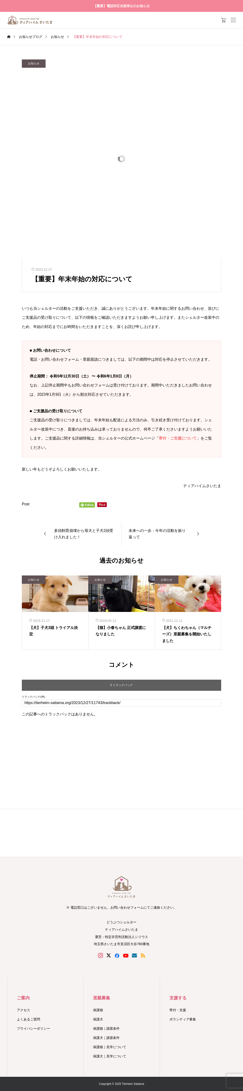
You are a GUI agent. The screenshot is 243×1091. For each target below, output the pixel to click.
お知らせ (33, 63)
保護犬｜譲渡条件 (106, 1038)
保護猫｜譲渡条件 (106, 1028)
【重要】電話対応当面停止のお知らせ (121, 6)
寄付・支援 (177, 1010)
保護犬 (98, 1019)
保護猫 (98, 1010)
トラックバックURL (33, 697)
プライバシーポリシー (33, 1028)
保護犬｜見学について (109, 1056)
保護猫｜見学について (109, 1047)
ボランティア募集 (182, 1019)
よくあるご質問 (28, 1019)
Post (25, 504)
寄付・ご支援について (178, 438)
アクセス (23, 1010)
